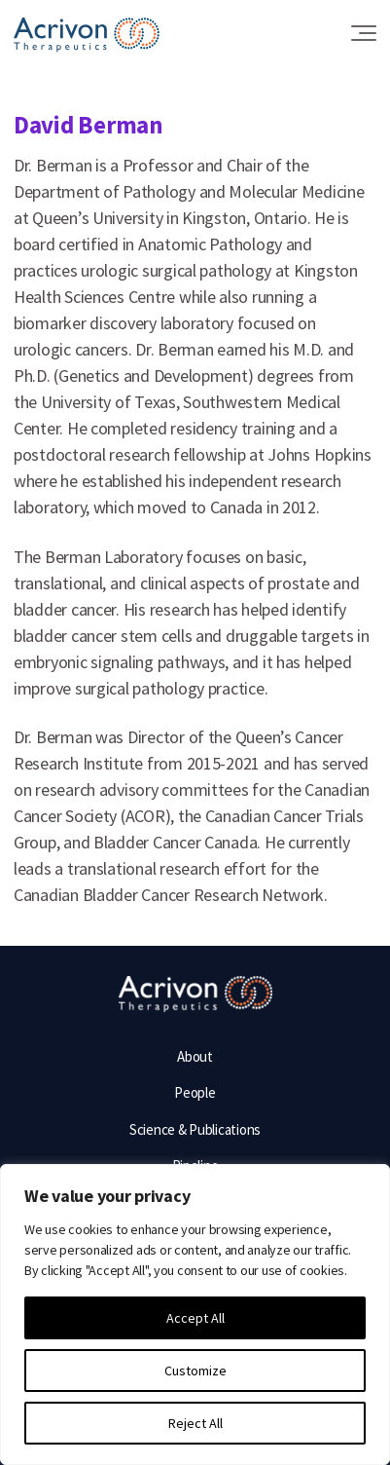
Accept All (195, 1318)
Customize (195, 1370)
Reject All (195, 1423)
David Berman (88, 124)
